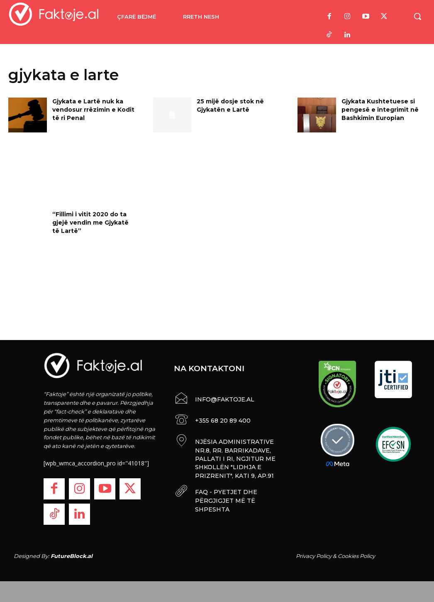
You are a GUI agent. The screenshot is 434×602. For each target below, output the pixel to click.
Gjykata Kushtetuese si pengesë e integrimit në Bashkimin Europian (380, 109)
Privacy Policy (314, 556)
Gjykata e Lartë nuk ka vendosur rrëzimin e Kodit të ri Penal (93, 109)
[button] (417, 16)
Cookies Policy (356, 556)
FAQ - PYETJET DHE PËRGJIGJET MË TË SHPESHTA (225, 497)
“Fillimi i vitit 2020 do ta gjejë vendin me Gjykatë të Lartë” (90, 222)
